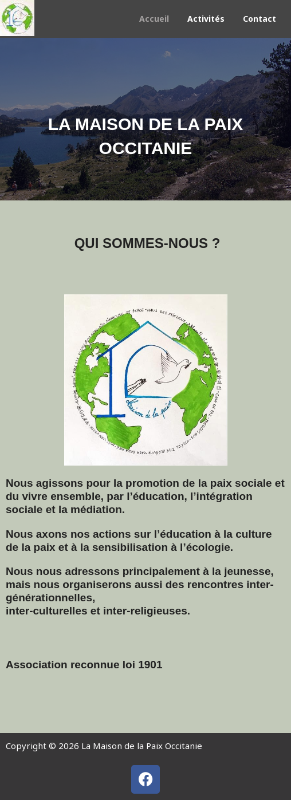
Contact (259, 18)
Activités (206, 18)
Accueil (154, 18)
